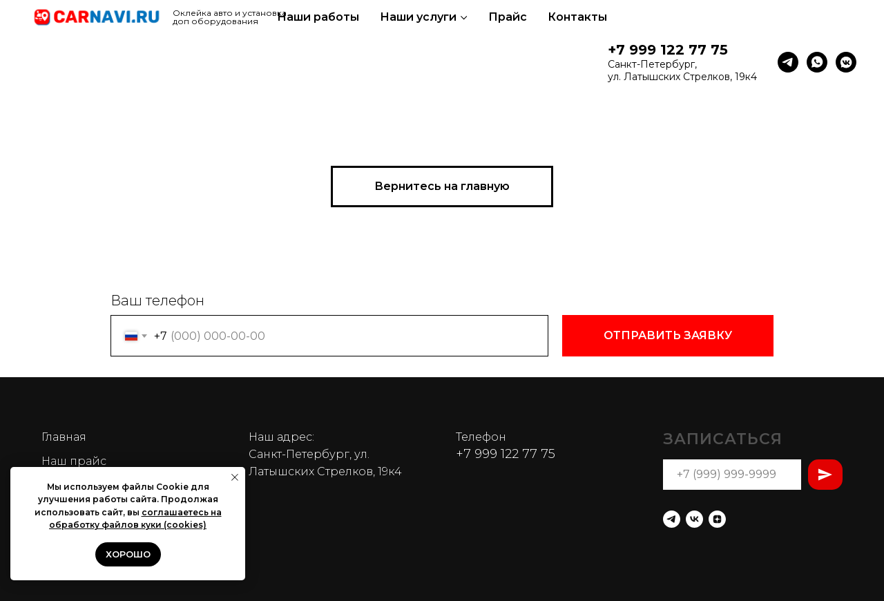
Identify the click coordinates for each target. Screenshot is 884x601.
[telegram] (788, 62)
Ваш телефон (157, 300)
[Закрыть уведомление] (235, 477)
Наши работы (318, 16)
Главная (63, 436)
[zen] (717, 519)
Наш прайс (73, 461)
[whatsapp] (817, 62)
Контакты (577, 16)
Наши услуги (418, 16)
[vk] (694, 519)
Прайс (507, 16)
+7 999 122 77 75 (668, 49)
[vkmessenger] (846, 62)
